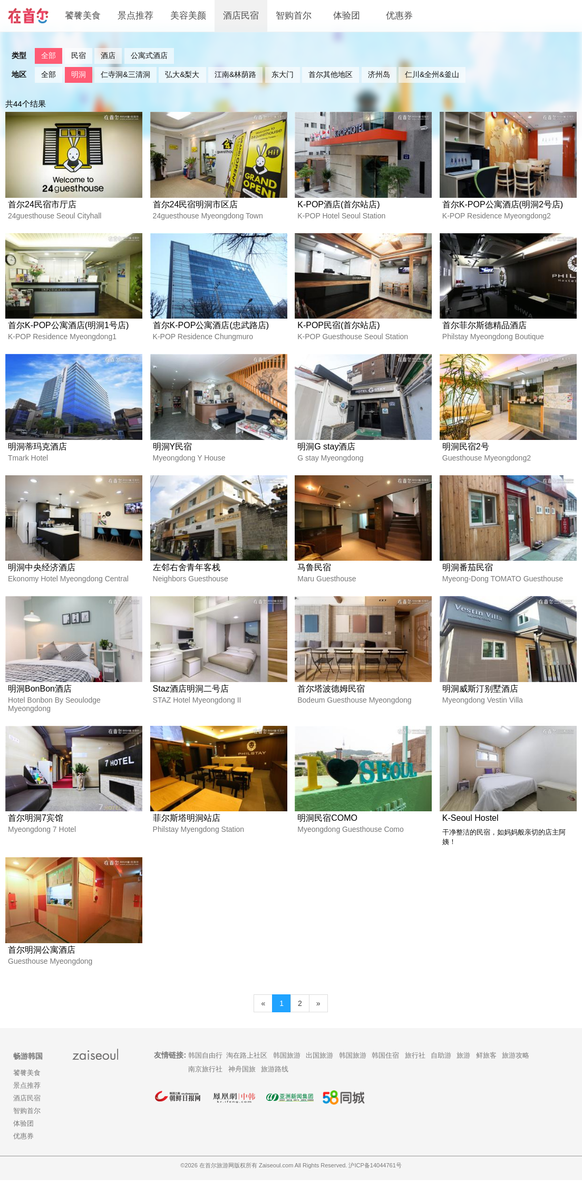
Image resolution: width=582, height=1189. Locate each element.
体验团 (346, 16)
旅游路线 (274, 1078)
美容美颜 (188, 16)
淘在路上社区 (246, 1064)
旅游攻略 (515, 1064)
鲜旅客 (486, 1064)
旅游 (463, 1064)
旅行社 (415, 1064)
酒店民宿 (241, 16)
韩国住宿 (385, 1064)
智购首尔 (294, 16)
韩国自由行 (205, 1064)
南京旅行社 (205, 1078)
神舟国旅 (242, 1078)
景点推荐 (135, 16)
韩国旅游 (286, 1064)
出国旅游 (319, 1064)
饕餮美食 (83, 16)
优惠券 (399, 16)
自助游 (441, 1064)
